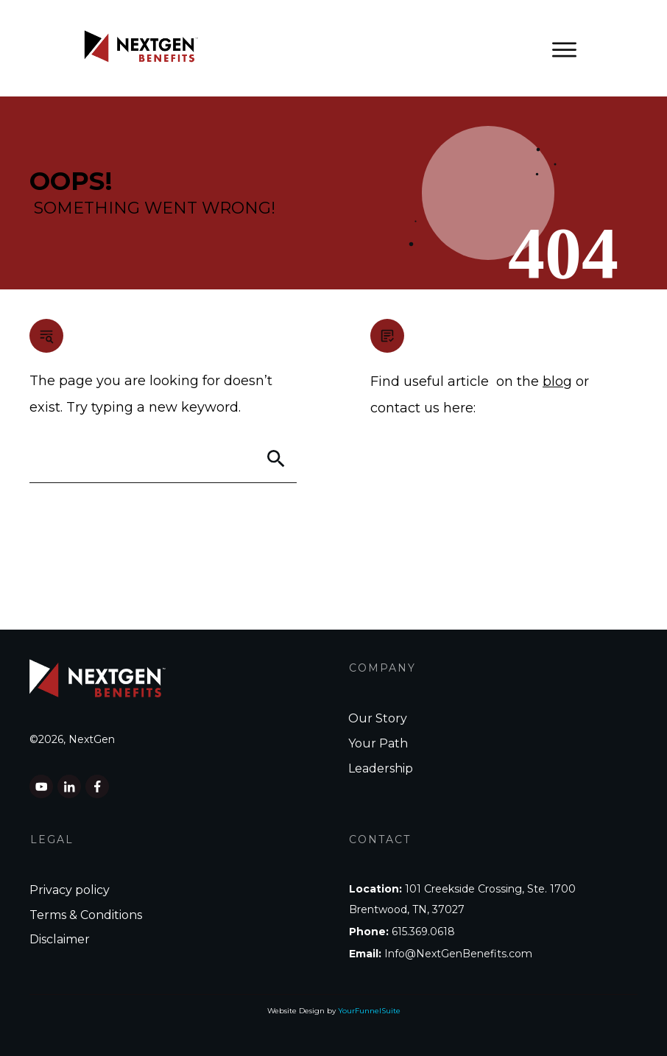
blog (557, 381)
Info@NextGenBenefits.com (458, 953)
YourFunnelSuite (369, 1010)
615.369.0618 (423, 931)
